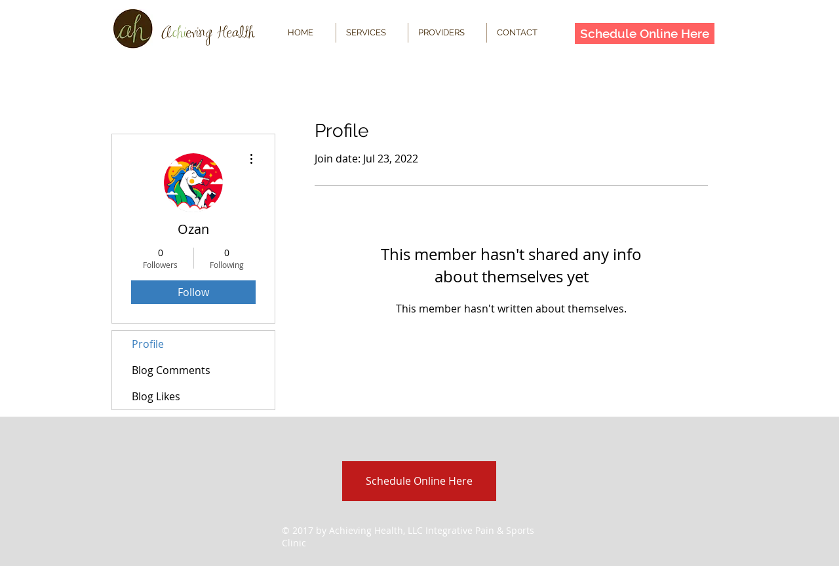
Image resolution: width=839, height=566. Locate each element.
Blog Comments (171, 370)
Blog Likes (156, 396)
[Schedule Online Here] (644, 33)
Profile (148, 344)
